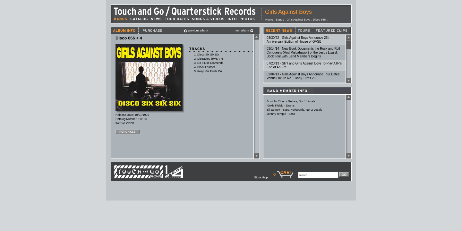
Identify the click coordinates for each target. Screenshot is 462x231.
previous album (196, 30)
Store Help (263, 177)
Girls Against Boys (288, 12)
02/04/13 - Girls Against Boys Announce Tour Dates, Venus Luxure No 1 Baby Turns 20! (303, 76)
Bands (280, 19)
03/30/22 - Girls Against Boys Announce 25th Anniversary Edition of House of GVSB (298, 39)
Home (269, 19)
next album (244, 30)
